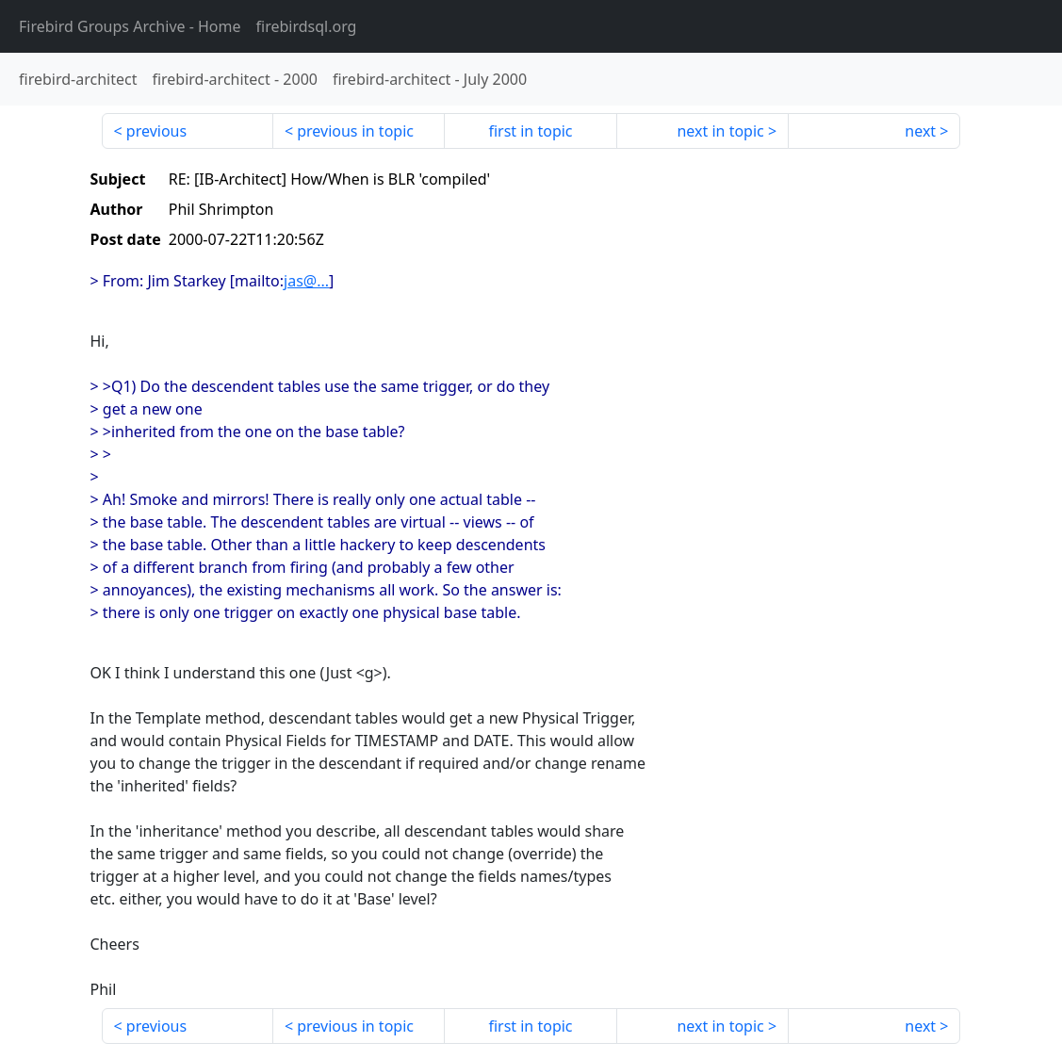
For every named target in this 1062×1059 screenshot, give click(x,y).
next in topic (720, 131)
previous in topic (355, 131)
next (920, 131)
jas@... (306, 280)
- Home (130, 26)
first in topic (530, 131)
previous (156, 131)
